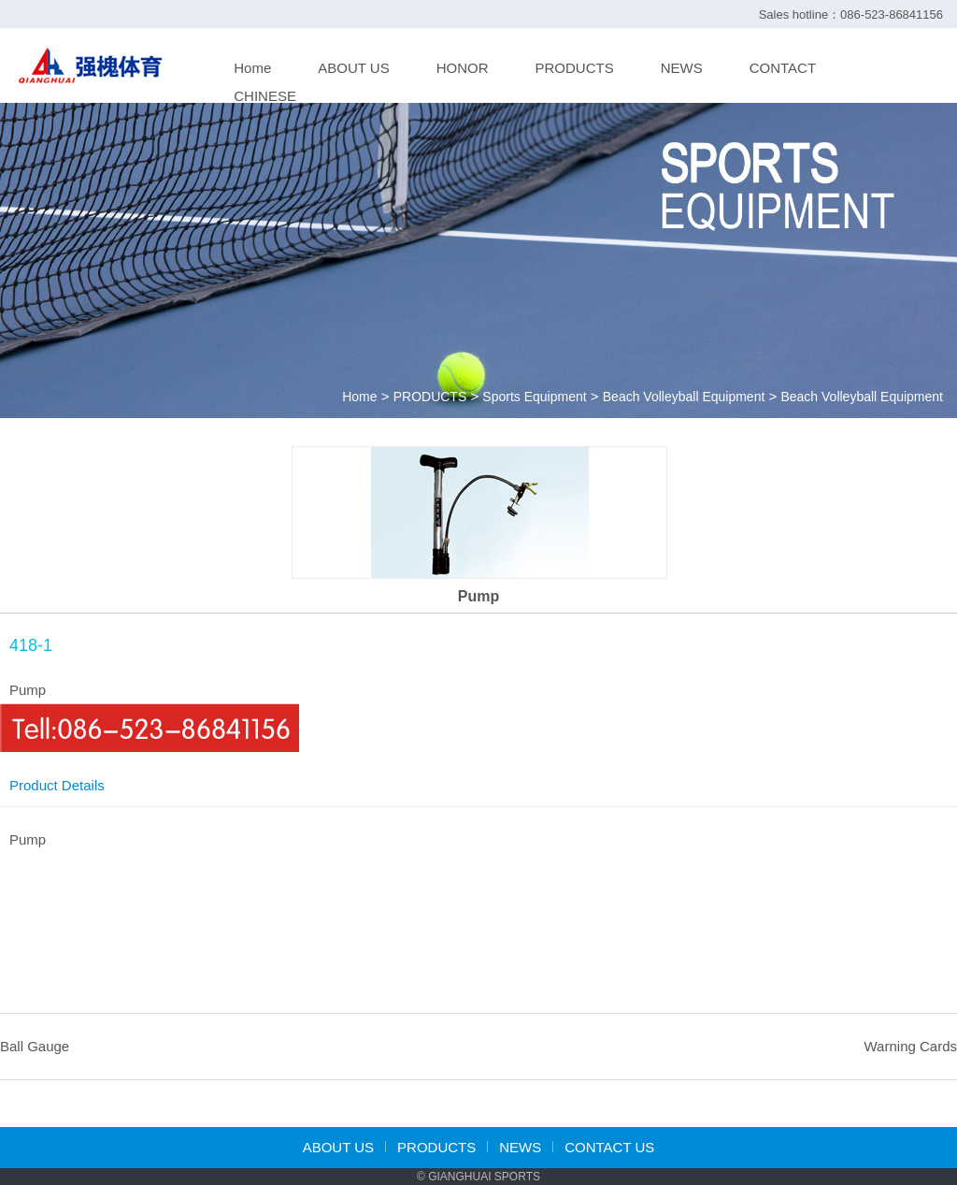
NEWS (682, 68)
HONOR (462, 68)
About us (338, 1147)
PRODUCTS (575, 68)
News (520, 1147)
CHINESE (265, 96)
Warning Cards (910, 1046)
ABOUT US (353, 68)
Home (252, 68)
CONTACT (783, 68)
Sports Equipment (534, 396)
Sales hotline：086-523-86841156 (851, 14)
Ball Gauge (34, 1046)
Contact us (609, 1147)
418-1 (30, 645)
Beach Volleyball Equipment (684, 396)
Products (436, 1147)
